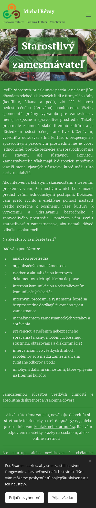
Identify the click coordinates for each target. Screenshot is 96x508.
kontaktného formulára (54, 426)
